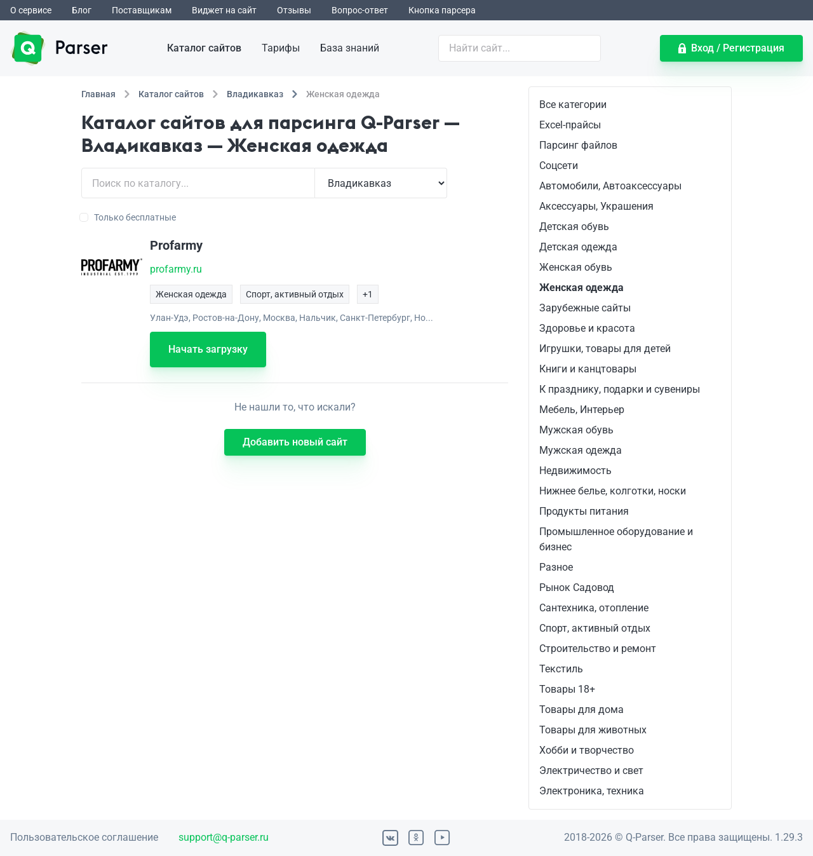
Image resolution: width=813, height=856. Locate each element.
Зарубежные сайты (585, 308)
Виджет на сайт (224, 10)
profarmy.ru (176, 269)
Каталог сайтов (204, 48)
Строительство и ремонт (597, 648)
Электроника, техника (591, 791)
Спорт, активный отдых (594, 628)
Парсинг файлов (578, 145)
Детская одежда (578, 247)
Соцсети (558, 166)
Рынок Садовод (576, 587)
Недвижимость (575, 471)
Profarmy (176, 245)
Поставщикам (141, 10)
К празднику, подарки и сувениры (619, 389)
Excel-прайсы (570, 125)
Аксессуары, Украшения (596, 206)
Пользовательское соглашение (84, 837)
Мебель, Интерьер (581, 410)
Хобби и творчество (586, 750)
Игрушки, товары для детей (605, 349)
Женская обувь (575, 267)
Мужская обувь (576, 430)
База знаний (349, 48)
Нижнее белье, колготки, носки (612, 491)
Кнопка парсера (442, 10)
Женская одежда (581, 288)
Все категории (573, 105)
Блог (81, 10)
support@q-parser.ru (223, 837)
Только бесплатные (128, 217)
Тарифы (281, 48)
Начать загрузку (208, 349)
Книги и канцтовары (587, 369)
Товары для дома (581, 709)
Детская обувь (574, 227)
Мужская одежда (580, 450)
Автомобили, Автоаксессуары (610, 186)
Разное (556, 567)
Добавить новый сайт (295, 442)
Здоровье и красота (587, 328)
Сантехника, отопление (593, 608)
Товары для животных (593, 730)
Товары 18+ (567, 689)
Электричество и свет (591, 770)
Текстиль (561, 669)
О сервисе (30, 10)
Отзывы (294, 10)
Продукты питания (584, 511)
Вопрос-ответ (360, 10)
